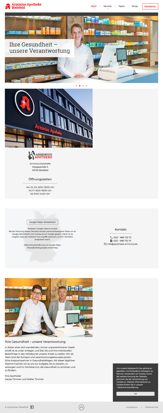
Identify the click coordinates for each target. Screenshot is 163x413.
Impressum (132, 407)
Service (107, 6)
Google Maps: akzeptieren (42, 222)
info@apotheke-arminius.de (120, 244)
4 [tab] (86, 86)
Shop (135, 6)
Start (93, 6)
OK (135, 394)
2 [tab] (80, 86)
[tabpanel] (81, 49)
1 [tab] (76, 86)
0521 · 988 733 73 (120, 237)
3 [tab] (83, 86)
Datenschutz (151, 407)
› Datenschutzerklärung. (127, 387)
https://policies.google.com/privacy (42, 248)
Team (122, 6)
